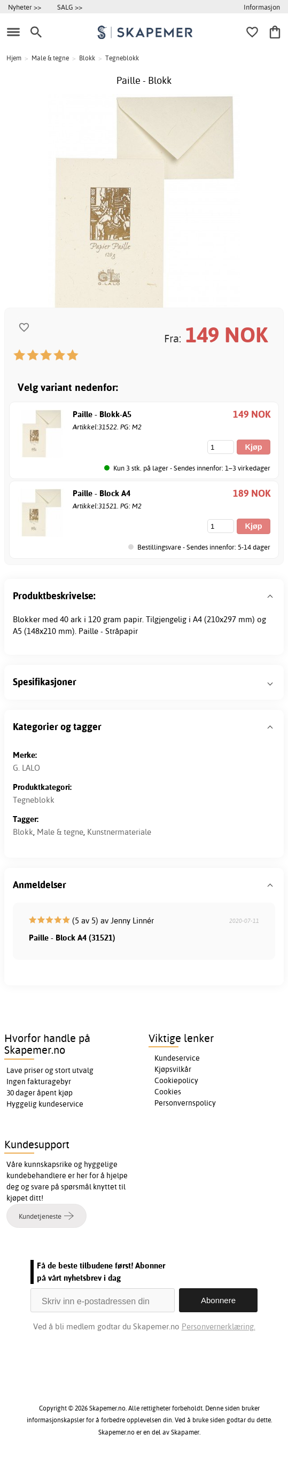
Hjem (13, 58)
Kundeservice (177, 1058)
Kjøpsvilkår (172, 1069)
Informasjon (262, 7)
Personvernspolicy (185, 1103)
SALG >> (69, 7)
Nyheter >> (24, 7)
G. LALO (26, 768)
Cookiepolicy (176, 1080)
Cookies (167, 1091)
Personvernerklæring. (218, 1326)
